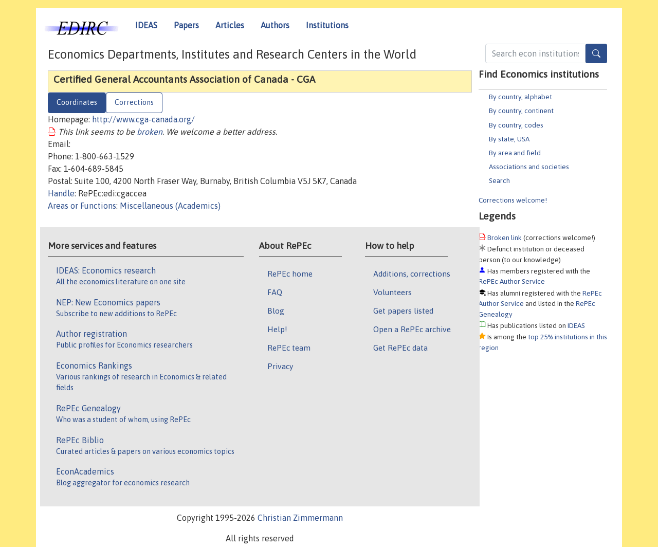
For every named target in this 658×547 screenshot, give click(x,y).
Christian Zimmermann (300, 517)
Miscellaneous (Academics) (170, 205)
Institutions (327, 25)
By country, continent (521, 110)
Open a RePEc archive (412, 329)
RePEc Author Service (512, 281)
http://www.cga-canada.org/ (143, 119)
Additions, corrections (411, 273)
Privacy (280, 366)
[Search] (596, 53)
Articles (229, 25)
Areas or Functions (82, 205)
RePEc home (290, 273)
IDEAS (146, 25)
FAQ (274, 292)
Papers (186, 25)
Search (499, 180)
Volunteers (392, 292)
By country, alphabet (520, 97)
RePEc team (288, 347)
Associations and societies (529, 166)
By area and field (515, 153)
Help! (277, 329)
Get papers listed (403, 310)
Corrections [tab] (134, 102)
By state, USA (509, 139)
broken (149, 131)
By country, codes (516, 125)
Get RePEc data (400, 347)
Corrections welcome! (513, 200)
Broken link (504, 237)
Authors (275, 25)
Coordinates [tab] (77, 102)
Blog (275, 310)
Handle (61, 193)
